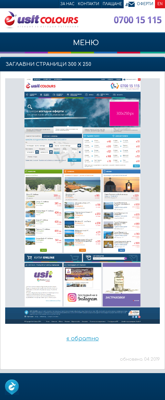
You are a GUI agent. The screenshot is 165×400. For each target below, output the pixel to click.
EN (160, 4)
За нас (67, 4)
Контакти (88, 4)
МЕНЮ (82, 46)
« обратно (82, 339)
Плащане (112, 4)
